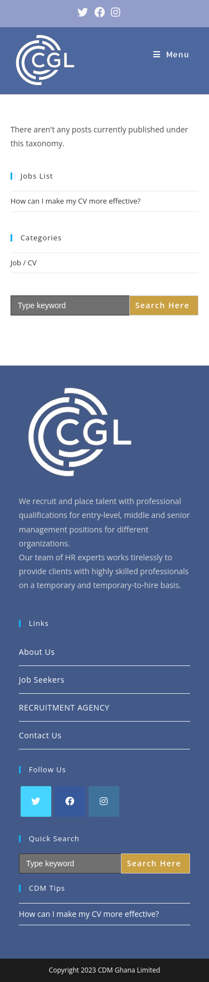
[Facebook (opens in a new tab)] (96, 12)
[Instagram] (104, 801)
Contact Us (40, 735)
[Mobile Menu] (171, 54)
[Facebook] (70, 801)
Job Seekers (42, 679)
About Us (37, 652)
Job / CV (24, 263)
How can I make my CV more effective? (75, 201)
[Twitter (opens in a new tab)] (79, 12)
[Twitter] (36, 801)
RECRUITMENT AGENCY (64, 707)
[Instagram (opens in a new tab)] (112, 12)
